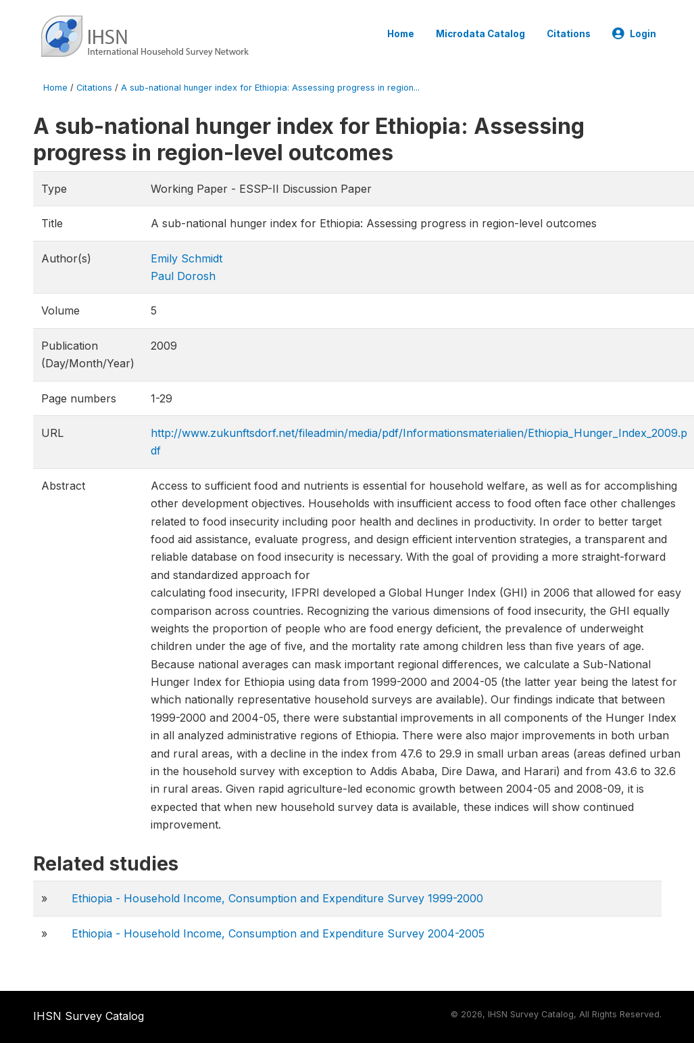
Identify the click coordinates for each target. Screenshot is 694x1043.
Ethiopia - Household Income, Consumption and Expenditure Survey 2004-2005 (278, 933)
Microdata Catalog (480, 33)
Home (400, 33)
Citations (569, 33)
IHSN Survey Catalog (88, 1016)
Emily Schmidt (186, 258)
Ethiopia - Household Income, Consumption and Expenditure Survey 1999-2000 (277, 898)
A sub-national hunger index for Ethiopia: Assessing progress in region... (270, 88)
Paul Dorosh (183, 276)
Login (634, 33)
